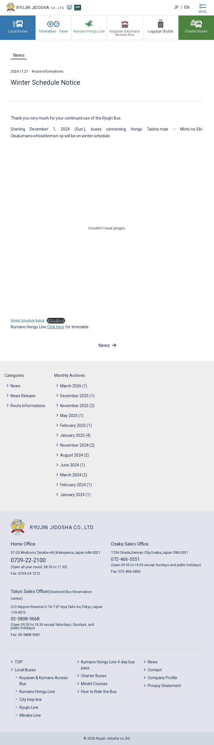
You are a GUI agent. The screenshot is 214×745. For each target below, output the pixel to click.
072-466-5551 (125, 559)
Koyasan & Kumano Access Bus (43, 681)
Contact (155, 670)
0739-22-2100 (28, 560)
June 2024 (69, 465)
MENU (202, 11)
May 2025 (69, 415)
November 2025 (74, 405)
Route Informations (47, 71)
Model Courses (94, 683)
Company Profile (162, 678)
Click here (55, 327)
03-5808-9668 (25, 619)
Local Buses (25, 670)
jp (174, 7)
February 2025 (73, 425)
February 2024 (73, 485)
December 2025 (74, 396)
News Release (23, 396)
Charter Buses (93, 676)
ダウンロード (56, 320)
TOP (19, 662)
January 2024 (72, 494)
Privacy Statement (164, 685)
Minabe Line (30, 715)
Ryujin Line (28, 707)
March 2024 (70, 475)
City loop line (30, 699)
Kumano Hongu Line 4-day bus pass (108, 665)
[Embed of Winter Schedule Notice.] (107, 228)
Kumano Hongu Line (37, 691)
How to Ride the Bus (99, 691)
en (186, 7)
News (19, 55)
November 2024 (74, 445)
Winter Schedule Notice (27, 320)
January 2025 (72, 435)
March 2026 (70, 386)
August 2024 (71, 455)
